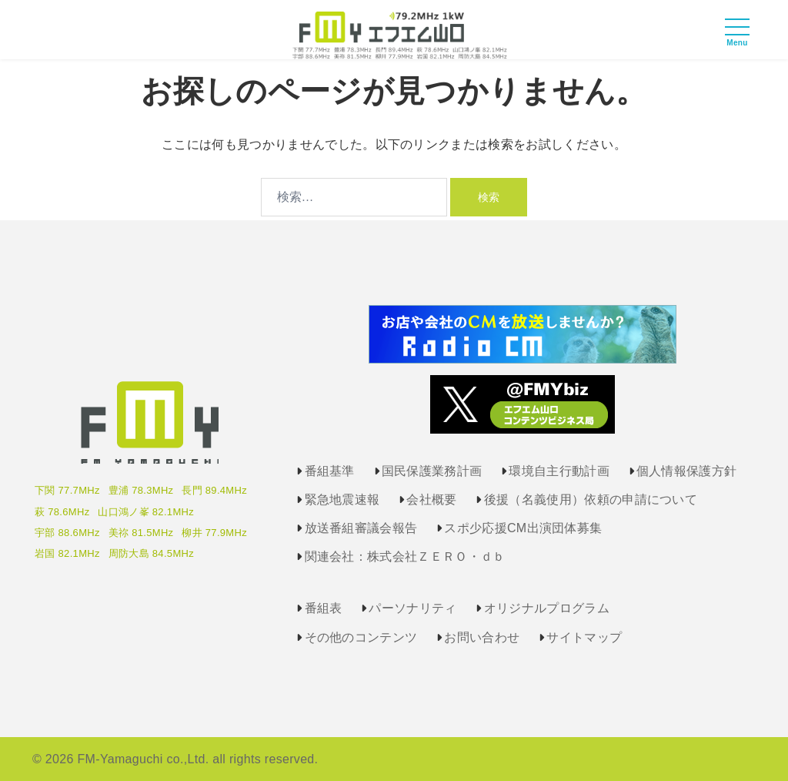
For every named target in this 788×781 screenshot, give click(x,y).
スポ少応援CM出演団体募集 (523, 528)
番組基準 (330, 471)
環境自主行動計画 (559, 471)
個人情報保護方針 (686, 471)
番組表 (323, 608)
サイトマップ (584, 637)
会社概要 (431, 499)
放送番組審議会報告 (361, 528)
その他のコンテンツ (361, 637)
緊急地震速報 (342, 499)
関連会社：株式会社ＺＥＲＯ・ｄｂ (405, 556)
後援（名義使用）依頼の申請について (590, 499)
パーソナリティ (412, 608)
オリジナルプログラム (546, 608)
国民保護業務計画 (432, 471)
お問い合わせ (481, 637)
